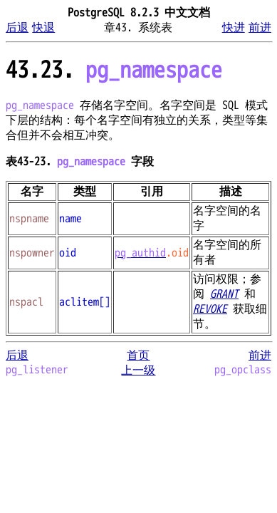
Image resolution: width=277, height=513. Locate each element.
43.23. (114, 70)
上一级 (138, 370)
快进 (233, 27)
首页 (138, 355)
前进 (260, 27)
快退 (43, 27)
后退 (17, 27)
